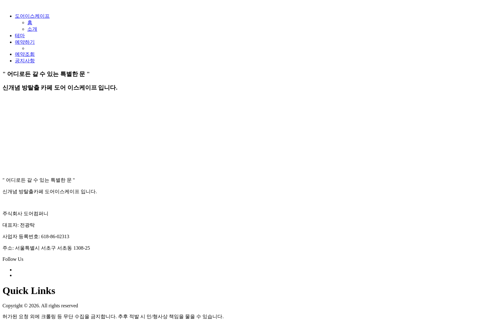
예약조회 (25, 54)
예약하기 (25, 42)
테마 (20, 35)
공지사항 (25, 60)
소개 (32, 29)
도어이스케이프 (32, 16)
